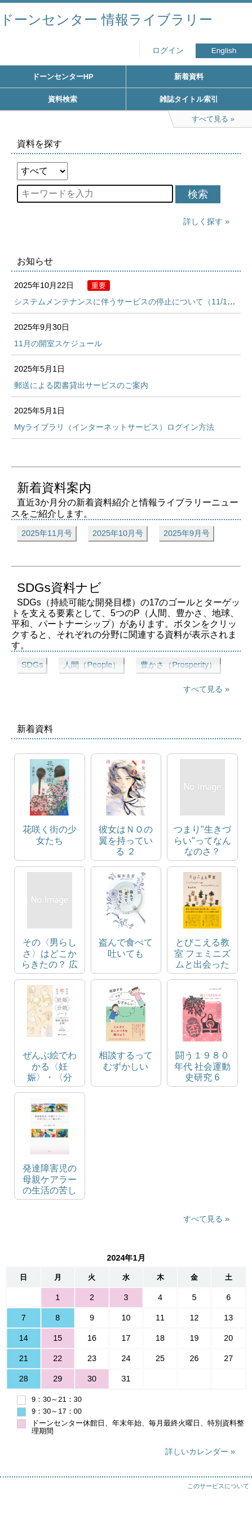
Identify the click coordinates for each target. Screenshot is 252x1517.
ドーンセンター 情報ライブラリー (106, 19)
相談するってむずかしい (126, 1060)
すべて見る (203, 1218)
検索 (198, 194)
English (224, 50)
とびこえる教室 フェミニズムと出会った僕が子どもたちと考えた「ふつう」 (202, 954)
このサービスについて (218, 1486)
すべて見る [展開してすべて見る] (203, 689)
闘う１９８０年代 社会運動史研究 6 (202, 1066)
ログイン (168, 50)
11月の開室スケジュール (58, 343)
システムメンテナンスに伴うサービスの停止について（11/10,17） (132, 301)
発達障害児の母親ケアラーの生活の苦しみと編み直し (50, 1179)
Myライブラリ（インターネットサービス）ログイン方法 (114, 426)
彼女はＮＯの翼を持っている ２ (126, 840)
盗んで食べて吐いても (126, 948)
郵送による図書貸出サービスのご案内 (81, 385)
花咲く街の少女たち (50, 835)
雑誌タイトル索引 (189, 99)
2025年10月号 (117, 533)
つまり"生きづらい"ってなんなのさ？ (202, 840)
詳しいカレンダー (196, 1451)
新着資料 (189, 76)
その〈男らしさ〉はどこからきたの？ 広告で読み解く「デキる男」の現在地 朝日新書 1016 (49, 954)
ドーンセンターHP (63, 76)
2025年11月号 (46, 533)
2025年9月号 (186, 533)
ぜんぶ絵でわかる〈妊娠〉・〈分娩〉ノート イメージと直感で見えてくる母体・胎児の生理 (49, 1066)
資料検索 (62, 99)
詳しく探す (203, 221)
